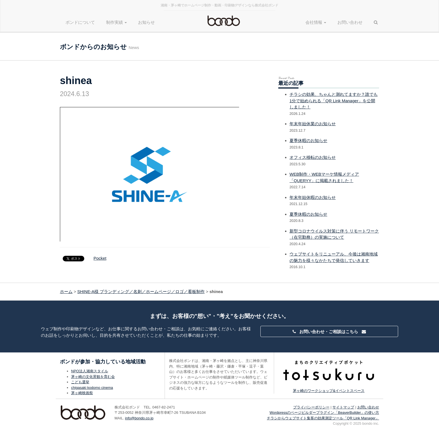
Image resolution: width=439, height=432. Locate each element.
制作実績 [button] (116, 22)
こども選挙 (80, 382)
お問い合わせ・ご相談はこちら (329, 331)
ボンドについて (80, 22)
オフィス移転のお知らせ (312, 157)
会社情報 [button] (315, 22)
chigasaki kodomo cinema (92, 387)
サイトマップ (343, 407)
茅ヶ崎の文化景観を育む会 (93, 377)
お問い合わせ (350, 22)
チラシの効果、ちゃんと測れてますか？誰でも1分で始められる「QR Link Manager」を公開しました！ (333, 100)
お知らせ (146, 22)
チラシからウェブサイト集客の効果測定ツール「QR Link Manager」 (323, 418)
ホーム (66, 291)
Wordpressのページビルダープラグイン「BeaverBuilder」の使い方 (324, 412)
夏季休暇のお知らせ (308, 140)
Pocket (100, 258)
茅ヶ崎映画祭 (82, 393)
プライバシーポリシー (311, 407)
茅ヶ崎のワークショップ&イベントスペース (329, 391)
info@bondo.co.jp (139, 418)
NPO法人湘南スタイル (89, 371)
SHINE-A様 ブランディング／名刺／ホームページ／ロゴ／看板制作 (141, 291)
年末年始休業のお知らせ (312, 123)
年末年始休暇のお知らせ (312, 197)
